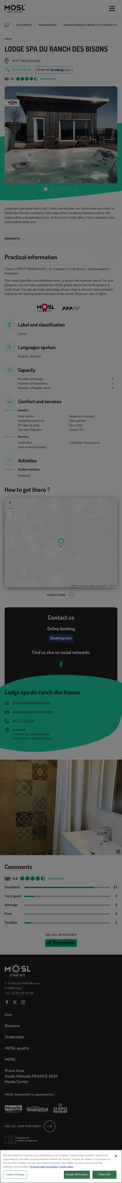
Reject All (104, 1178)
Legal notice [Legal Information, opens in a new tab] (66, 1170)
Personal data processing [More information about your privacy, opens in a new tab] (44, 1170)
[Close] (116, 1160)
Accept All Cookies (77, 1178)
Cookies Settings (15, 1178)
